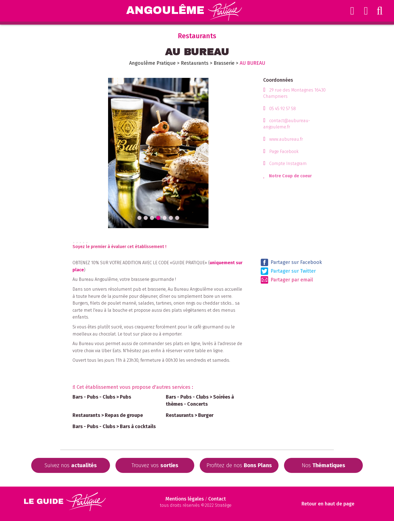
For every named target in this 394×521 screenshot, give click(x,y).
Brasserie (224, 63)
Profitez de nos (239, 465)
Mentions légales (185, 499)
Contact (217, 499)
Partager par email (287, 280)
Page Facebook (284, 151)
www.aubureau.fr (286, 139)
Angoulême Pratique (152, 63)
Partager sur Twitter (288, 271)
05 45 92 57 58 (282, 108)
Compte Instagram (288, 163)
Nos (323, 465)
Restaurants (194, 63)
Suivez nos (70, 465)
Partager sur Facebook (291, 262)
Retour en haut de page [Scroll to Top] (328, 504)
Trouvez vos (154, 465)
